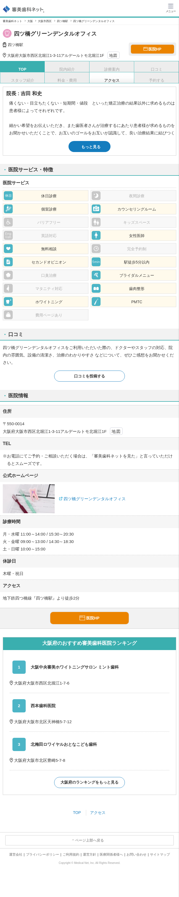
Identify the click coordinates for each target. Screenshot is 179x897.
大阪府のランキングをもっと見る (89, 782)
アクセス (98, 812)
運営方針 (89, 854)
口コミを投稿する (89, 376)
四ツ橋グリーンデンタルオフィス (95, 499)
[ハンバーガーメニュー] (170, 7)
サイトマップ (160, 854)
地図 (113, 55)
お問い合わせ (136, 854)
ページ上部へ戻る (89, 840)
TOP (77, 812)
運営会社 (15, 854)
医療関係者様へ (111, 854)
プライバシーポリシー (42, 854)
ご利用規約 (71, 854)
